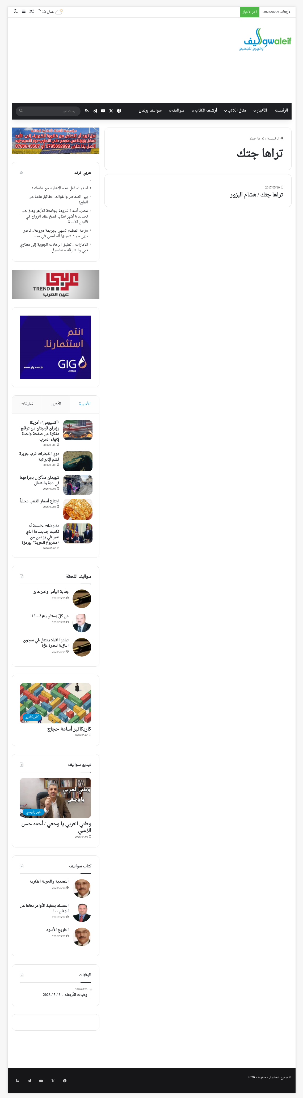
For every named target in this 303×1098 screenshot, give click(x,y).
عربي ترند (82, 173)
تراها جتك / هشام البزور (256, 195)
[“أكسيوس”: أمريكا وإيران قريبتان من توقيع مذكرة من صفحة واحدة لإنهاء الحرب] (76, 431)
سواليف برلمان (150, 110)
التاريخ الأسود (57, 934)
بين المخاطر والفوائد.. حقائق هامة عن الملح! (58, 200)
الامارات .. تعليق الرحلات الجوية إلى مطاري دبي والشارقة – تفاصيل (54, 247)
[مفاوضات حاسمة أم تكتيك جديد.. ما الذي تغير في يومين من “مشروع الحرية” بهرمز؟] (76, 537)
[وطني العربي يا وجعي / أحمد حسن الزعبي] (55, 802)
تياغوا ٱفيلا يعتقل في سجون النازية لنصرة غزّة (46, 647)
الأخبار (262, 110)
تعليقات (26, 404)
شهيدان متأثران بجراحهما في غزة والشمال (44, 485)
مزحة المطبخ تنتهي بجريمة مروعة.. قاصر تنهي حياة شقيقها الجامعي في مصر (55, 233)
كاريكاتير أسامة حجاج (69, 733)
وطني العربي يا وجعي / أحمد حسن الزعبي (56, 832)
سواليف (178, 110)
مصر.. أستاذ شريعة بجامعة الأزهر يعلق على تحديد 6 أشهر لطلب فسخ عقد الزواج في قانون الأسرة (54, 217)
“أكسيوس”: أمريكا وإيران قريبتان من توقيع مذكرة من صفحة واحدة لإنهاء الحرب (40, 433)
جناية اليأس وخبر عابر (51, 596)
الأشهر (56, 404)
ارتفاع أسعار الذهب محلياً (43, 507)
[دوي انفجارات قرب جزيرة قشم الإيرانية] (76, 463)
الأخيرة (85, 404)
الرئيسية (281, 110)
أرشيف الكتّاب (206, 110)
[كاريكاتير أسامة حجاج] (55, 707)
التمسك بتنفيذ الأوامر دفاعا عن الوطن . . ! (44, 913)
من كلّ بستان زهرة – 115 (49, 620)
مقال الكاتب (237, 110)
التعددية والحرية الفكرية (49, 886)
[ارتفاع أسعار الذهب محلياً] (76, 512)
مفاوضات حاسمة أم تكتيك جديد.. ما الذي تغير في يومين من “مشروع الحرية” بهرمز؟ (39, 538)
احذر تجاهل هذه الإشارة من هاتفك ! (60, 188)
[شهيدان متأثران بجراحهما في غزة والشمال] (76, 486)
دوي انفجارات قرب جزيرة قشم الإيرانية (42, 458)
